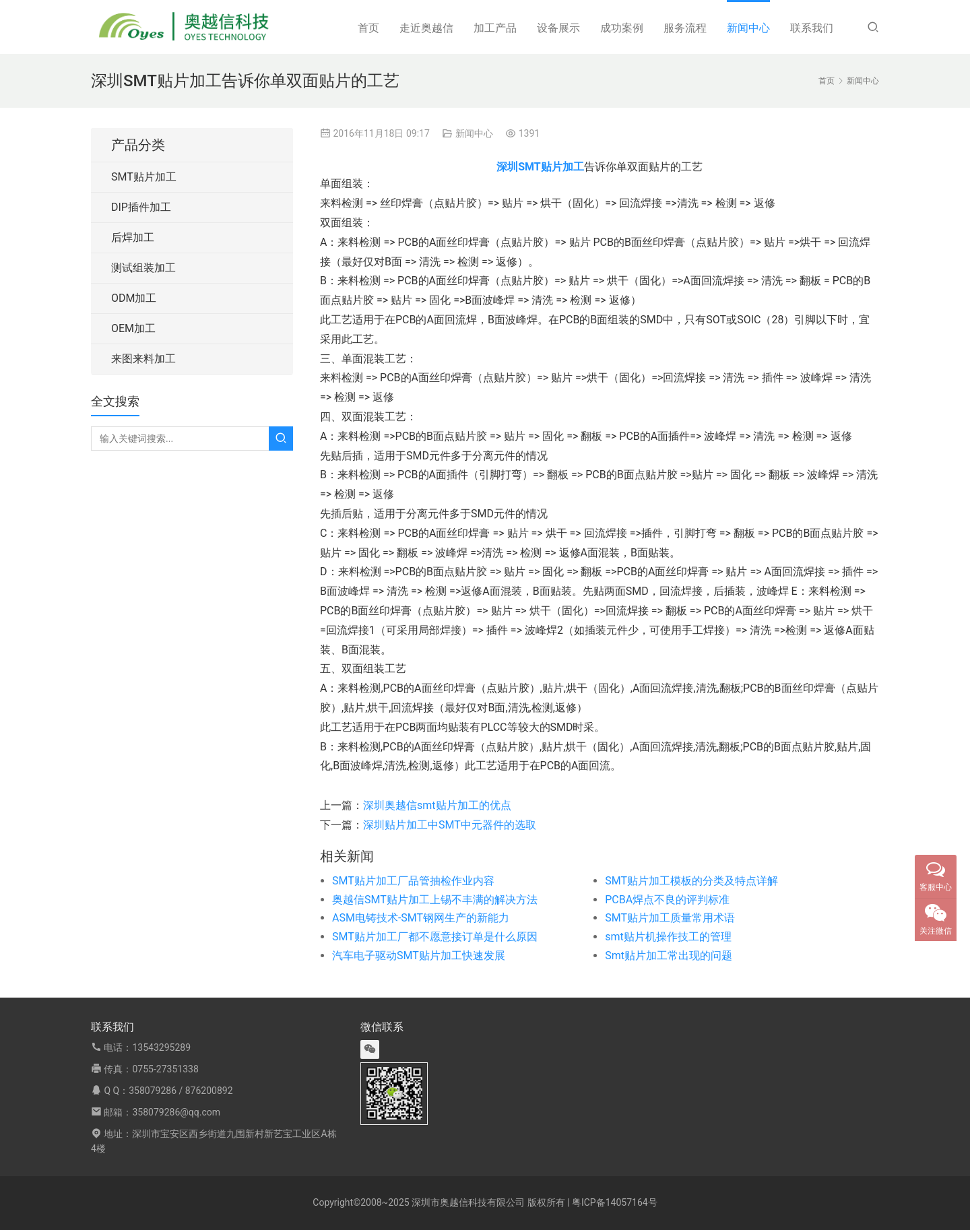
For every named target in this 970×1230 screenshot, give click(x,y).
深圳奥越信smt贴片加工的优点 (437, 805)
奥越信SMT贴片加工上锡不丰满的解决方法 (435, 899)
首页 (368, 28)
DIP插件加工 (141, 207)
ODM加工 (133, 298)
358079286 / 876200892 (180, 1090)
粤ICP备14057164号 (614, 1202)
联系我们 (811, 28)
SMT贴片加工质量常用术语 (670, 917)
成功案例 (621, 28)
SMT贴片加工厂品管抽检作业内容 (413, 880)
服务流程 (685, 28)
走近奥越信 (426, 28)
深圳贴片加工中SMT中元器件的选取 (449, 824)
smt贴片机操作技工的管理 (668, 936)
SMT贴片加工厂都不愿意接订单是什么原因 (435, 936)
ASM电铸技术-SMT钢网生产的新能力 (420, 917)
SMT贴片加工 (143, 176)
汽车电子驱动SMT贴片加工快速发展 (418, 955)
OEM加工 (133, 328)
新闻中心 (748, 28)
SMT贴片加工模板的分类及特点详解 (691, 880)
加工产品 (495, 28)
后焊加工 (132, 237)
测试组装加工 (143, 267)
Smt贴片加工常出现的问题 (668, 955)
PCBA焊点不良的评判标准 (667, 899)
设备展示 (558, 28)
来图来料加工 (143, 358)
